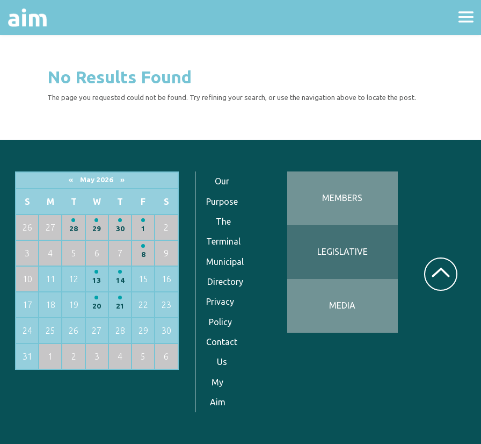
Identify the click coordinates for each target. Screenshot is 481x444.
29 (96, 229)
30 (120, 229)
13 (96, 280)
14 (120, 280)
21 (120, 306)
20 (96, 306)
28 (73, 229)
